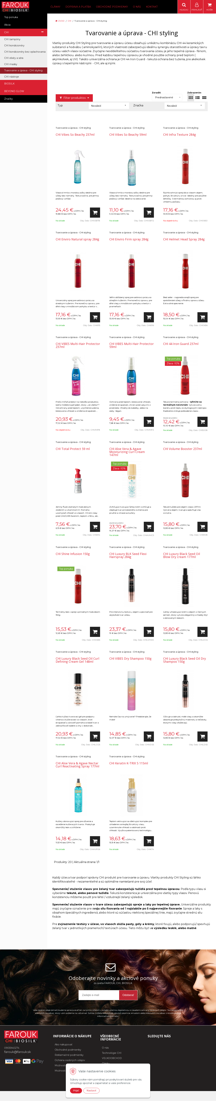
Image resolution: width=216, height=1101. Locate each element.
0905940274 (11, 1048)
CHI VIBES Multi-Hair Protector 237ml (78, 345)
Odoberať (128, 995)
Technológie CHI (112, 1053)
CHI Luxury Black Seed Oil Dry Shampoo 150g (184, 660)
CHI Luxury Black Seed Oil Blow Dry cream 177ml (181, 555)
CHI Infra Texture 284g (179, 135)
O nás (137, 6)
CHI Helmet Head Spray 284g (184, 239)
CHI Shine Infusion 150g (73, 554)
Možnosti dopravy (65, 1065)
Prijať (76, 1090)
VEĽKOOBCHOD (112, 1058)
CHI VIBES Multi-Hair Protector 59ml (131, 345)
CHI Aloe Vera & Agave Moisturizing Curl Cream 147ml (127, 452)
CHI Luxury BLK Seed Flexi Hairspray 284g (127, 555)
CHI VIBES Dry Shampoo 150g (130, 659)
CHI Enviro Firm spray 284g (128, 239)
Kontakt (152, 6)
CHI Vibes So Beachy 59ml (127, 135)
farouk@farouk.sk (17, 1052)
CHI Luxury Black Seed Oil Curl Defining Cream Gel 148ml (77, 660)
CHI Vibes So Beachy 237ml (75, 135)
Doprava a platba (78, 6)
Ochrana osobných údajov (70, 1060)
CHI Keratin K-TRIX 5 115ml (128, 763)
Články (55, 6)
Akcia (7, 24)
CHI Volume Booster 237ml (182, 449)
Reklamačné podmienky (69, 1055)
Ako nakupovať (63, 1044)
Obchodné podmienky (112, 6)
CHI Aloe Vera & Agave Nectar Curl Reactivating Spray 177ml (77, 764)
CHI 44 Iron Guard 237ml (180, 344)
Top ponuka (11, 17)
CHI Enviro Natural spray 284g (77, 239)
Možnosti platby (64, 1070)
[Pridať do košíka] (95, 213)
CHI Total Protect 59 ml (73, 449)
